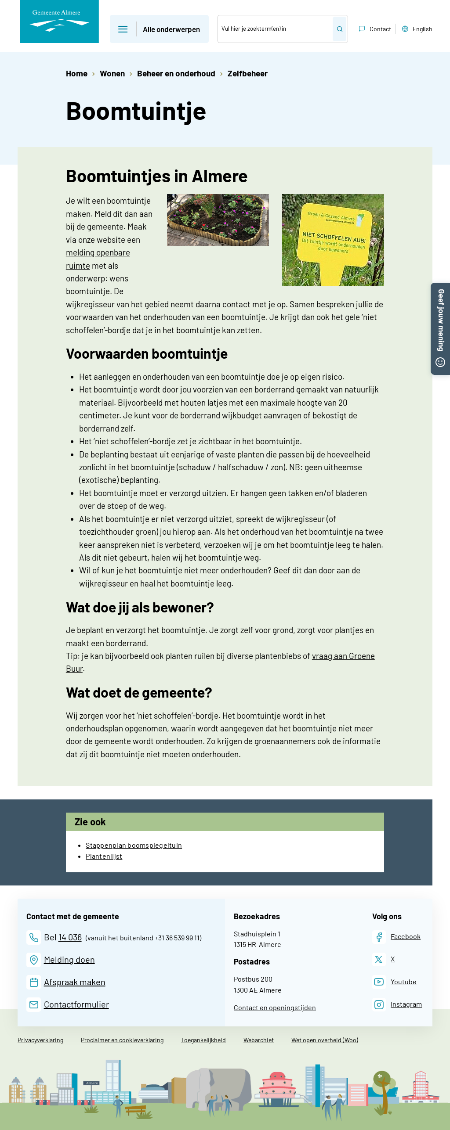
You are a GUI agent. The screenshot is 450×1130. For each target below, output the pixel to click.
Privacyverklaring (40, 1040)
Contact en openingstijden (275, 1007)
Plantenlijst (104, 856)
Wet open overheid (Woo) (324, 1040)
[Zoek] (275, 29)
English (416, 29)
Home (76, 73)
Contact (374, 29)
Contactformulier (76, 1004)
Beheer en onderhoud (176, 73)
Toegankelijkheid (203, 1040)
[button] (440, 287)
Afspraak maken (74, 981)
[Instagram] (397, 1004)
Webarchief (258, 1040)
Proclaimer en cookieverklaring (122, 1040)
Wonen (112, 73)
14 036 (70, 937)
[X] (383, 959)
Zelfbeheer (248, 73)
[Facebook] (396, 937)
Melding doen (69, 959)
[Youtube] (394, 982)
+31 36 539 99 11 (177, 937)
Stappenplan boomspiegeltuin (134, 845)
